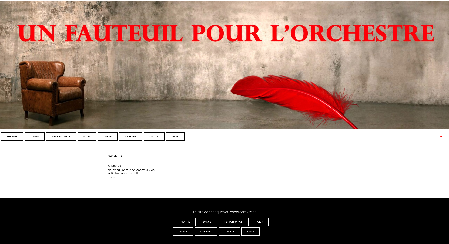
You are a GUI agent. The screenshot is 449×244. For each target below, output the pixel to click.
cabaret (130, 136)
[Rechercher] (441, 137)
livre (175, 136)
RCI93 (87, 136)
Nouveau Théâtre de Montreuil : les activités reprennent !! (131, 171)
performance (61, 136)
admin (111, 177)
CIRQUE (154, 136)
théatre (12, 136)
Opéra (108, 136)
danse (35, 136)
